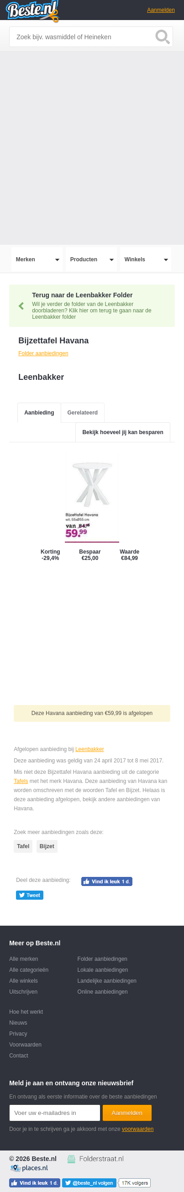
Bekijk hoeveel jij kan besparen (122, 432)
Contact (18, 1055)
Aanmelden (161, 10)
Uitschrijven (23, 992)
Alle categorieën (28, 970)
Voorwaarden (25, 1045)
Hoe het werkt (26, 1012)
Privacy (18, 1034)
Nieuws (18, 1023)
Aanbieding (39, 412)
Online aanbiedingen (103, 992)
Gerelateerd (83, 412)
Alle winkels (23, 981)
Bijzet (47, 846)
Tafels (21, 781)
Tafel (23, 846)
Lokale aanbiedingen (103, 970)
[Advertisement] (92, 148)
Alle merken (23, 959)
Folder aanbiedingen (102, 959)
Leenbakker (89, 749)
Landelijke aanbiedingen (107, 981)
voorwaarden (137, 1129)
